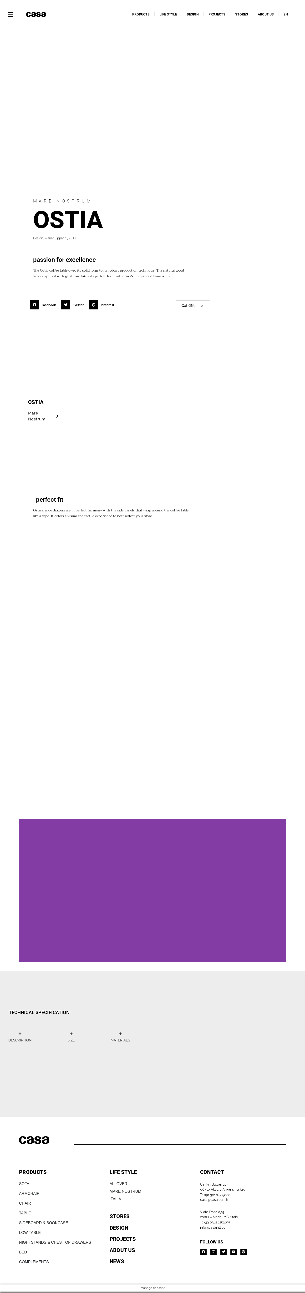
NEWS (117, 1261)
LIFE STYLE (168, 14)
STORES (241, 14)
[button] (44, 304)
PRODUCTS (141, 14)
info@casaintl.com (214, 1227)
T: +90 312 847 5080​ (215, 1195)
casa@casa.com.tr (214, 1200)
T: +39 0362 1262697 (215, 1222)
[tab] (20, 1037)
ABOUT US (266, 14)
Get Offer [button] (193, 306)
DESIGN (193, 14)
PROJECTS (216, 14)
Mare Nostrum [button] (44, 416)
